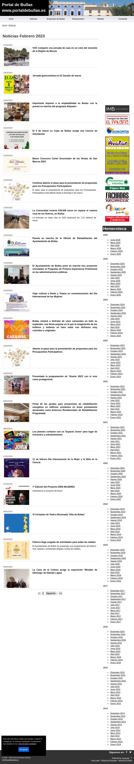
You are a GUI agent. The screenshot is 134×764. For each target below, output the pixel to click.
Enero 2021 (115, 458)
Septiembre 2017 (118, 599)
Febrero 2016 (116, 660)
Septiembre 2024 (118, 313)
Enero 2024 (115, 336)
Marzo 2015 (115, 698)
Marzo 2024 (115, 330)
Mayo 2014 (115, 733)
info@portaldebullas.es (10, 760)
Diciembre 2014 (117, 713)
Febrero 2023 (116, 374)
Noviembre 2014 (117, 716)
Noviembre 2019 (117, 512)
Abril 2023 (115, 368)
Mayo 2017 (115, 611)
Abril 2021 (115, 450)
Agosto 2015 (116, 684)
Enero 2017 (115, 622)
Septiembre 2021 (118, 436)
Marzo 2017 (115, 616)
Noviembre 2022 (117, 389)
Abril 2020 (115, 491)
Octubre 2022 (116, 392)
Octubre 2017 (116, 596)
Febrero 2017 (116, 619)
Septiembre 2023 (118, 354)
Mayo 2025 (115, 283)
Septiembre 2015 (118, 681)
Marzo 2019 (115, 534)
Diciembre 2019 (117, 509)
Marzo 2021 (115, 453)
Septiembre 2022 (118, 395)
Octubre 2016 (116, 637)
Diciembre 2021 (117, 427)
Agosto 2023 (116, 357)
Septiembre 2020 (118, 477)
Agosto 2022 (116, 398)
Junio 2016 (115, 648)
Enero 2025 (115, 295)
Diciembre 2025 (117, 264)
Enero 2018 (115, 581)
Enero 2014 (115, 744)
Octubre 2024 (116, 310)
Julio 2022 (115, 400)
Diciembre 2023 (117, 345)
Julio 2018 (115, 564)
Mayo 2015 (115, 692)
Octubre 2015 (116, 678)
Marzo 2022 (115, 412)
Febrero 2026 (116, 251)
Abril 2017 (115, 613)
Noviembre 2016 (117, 634)
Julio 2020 (115, 482)
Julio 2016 (115, 646)
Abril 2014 (115, 736)
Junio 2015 (115, 689)
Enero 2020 (115, 499)
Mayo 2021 (115, 447)
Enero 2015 (115, 704)
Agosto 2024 (116, 316)
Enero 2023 (115, 377)
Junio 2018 (115, 567)
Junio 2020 (115, 485)
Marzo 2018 (115, 575)
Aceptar (23, 749)
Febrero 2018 (116, 578)
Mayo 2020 (115, 488)
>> (60, 593)
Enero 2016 (115, 663)
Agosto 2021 (116, 438)
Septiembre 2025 (118, 272)
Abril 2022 (115, 409)
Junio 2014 (115, 730)
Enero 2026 (115, 254)
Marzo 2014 (115, 739)
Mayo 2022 (115, 406)
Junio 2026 (115, 240)
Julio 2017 (115, 605)
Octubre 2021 (116, 433)
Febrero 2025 (116, 292)
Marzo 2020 (115, 494)
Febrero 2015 (116, 701)
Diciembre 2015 (117, 672)
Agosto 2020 (116, 479)
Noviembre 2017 (117, 593)
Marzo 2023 (115, 371)
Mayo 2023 (115, 365)
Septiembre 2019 (118, 517)
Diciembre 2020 (117, 468)
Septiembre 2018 (118, 558)
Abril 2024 (115, 327)
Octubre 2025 (116, 269)
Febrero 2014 (116, 742)
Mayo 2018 (115, 570)
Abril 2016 (115, 654)
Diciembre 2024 (117, 304)
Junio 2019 (115, 526)
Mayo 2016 (115, 651)
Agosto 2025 (116, 275)
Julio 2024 (115, 319)
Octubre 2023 (116, 351)
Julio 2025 (115, 278)
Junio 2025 (115, 281)
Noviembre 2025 (117, 267)
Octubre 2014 (116, 719)
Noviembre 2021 (117, 430)
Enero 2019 (115, 540)
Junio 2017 (115, 608)
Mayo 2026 (115, 243)
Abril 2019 (115, 532)
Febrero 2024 (116, 333)
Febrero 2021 (116, 456)
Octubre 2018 (116, 555)
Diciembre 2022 (117, 386)
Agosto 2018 (116, 561)
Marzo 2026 (115, 248)
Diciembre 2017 (117, 591)
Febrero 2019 (116, 537)
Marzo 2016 (115, 657)
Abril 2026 (115, 245)
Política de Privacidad (109, 760)
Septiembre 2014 (118, 722)
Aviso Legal (95, 760)
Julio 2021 (115, 441)
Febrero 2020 (116, 496)
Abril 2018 (115, 572)
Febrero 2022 (116, 415)
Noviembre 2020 (117, 471)
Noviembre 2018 (117, 553)
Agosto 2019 (116, 520)
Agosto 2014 (116, 725)
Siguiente (50, 593)
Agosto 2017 (116, 602)
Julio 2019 (115, 523)
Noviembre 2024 (117, 307)
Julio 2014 (115, 727)
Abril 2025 (115, 286)
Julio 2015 (115, 687)
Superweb (125, 758)
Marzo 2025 (115, 289)
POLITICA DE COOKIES (27, 744)
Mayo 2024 (115, 324)
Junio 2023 (115, 362)
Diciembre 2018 (117, 550)
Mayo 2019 (115, 529)
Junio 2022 (115, 403)
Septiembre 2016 (118, 640)
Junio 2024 (115, 322)
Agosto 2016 (116, 643)
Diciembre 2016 (117, 632)
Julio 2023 (115, 360)
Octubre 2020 (116, 474)
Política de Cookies (125, 760)
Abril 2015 (115, 695)
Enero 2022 (115, 417)
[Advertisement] (117, 64)
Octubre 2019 (116, 515)
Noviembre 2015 (117, 675)
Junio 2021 (115, 444)
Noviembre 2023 (117, 348)
